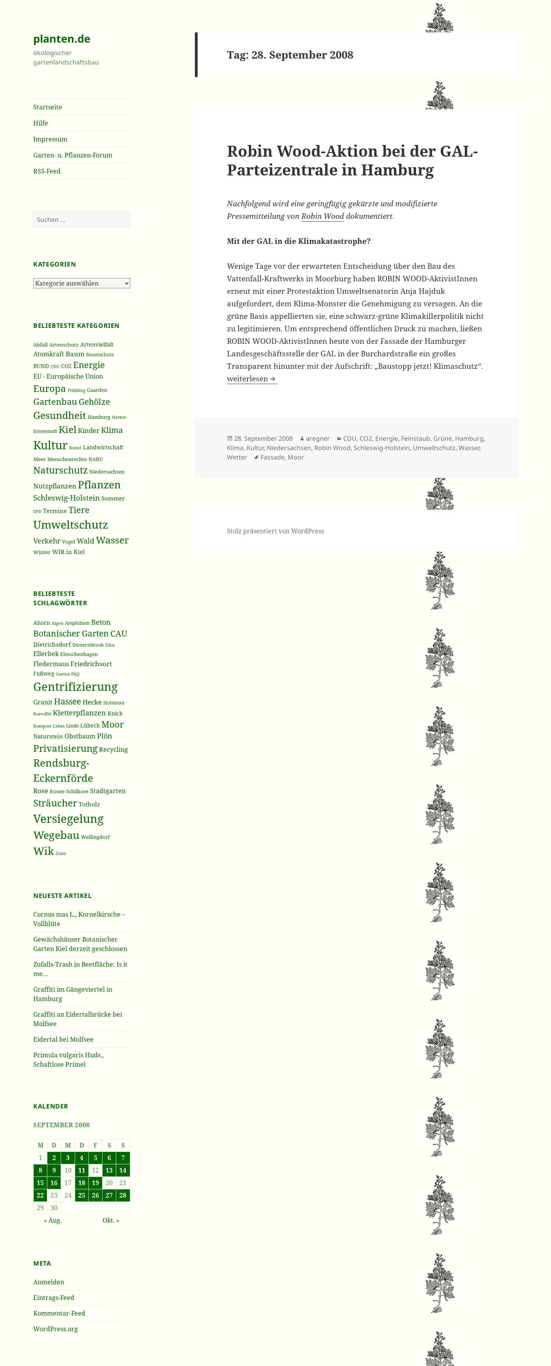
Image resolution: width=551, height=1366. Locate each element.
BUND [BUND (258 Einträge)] (41, 366)
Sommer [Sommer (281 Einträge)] (113, 498)
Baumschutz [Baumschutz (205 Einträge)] (100, 354)
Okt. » (111, 1220)
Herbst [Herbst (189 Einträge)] (119, 417)
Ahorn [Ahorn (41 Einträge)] (41, 622)
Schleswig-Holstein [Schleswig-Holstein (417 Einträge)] (66, 497)
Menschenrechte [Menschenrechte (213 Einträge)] (67, 459)
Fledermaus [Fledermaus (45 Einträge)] (51, 664)
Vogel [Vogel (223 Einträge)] (68, 541)
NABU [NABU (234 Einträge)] (95, 459)
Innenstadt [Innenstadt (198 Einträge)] (45, 431)
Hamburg (469, 438)
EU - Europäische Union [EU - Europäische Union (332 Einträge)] (68, 376)
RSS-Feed (47, 171)
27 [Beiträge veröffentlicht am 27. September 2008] (109, 1195)
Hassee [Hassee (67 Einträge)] (67, 701)
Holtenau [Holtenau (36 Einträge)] (113, 702)
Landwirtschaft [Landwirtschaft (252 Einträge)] (103, 447)
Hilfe (40, 123)
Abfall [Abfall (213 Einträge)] (40, 345)
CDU (350, 438)
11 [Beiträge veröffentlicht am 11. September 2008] (81, 1170)
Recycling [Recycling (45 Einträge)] (113, 749)
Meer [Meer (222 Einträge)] (39, 459)
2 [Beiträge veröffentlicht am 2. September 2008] (54, 1157)
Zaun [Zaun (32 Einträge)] (61, 853)
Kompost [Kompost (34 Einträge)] (42, 726)
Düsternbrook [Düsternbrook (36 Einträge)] (88, 645)
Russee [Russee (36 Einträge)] (57, 791)
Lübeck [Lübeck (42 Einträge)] (90, 725)
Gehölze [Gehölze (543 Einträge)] (94, 401)
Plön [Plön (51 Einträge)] (104, 735)
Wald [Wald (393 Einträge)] (85, 540)
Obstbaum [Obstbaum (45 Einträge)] (80, 736)
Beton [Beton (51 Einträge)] (101, 622)
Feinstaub (415, 438)
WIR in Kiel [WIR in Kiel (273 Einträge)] (68, 552)
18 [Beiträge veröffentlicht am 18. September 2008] (81, 1182)
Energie (386, 438)
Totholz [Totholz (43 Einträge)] (89, 804)
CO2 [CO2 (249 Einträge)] (66, 366)
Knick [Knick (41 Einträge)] (115, 713)
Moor (296, 457)
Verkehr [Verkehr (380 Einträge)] (46, 540)
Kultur (255, 447)
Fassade (273, 457)
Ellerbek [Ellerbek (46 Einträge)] (46, 653)
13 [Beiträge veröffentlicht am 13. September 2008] (109, 1170)
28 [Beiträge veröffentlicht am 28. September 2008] (122, 1195)
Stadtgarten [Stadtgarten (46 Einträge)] (108, 791)
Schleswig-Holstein (382, 447)
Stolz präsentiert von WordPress (275, 531)
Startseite (47, 107)
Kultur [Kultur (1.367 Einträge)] (50, 445)
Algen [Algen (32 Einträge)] (57, 623)
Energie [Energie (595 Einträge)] (89, 364)
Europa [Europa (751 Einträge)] (49, 388)
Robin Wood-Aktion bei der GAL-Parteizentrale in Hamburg (352, 160)
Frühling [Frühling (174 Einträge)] (76, 390)
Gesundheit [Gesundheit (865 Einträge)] (59, 415)
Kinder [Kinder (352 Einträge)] (88, 430)
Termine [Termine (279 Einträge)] (55, 511)
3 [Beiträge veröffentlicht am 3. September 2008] (68, 1157)
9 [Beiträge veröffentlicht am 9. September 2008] (54, 1170)
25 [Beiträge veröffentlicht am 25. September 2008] (81, 1195)
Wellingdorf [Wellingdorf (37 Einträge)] (95, 836)
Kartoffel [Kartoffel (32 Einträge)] (42, 714)
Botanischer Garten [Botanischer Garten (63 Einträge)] (71, 633)
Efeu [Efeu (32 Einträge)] (110, 645)
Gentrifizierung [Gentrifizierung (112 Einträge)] (75, 686)
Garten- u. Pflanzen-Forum (72, 155)
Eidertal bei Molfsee (63, 1039)
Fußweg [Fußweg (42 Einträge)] (43, 673)
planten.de (61, 38)
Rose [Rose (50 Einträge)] (40, 790)
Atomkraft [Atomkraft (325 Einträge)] (48, 354)
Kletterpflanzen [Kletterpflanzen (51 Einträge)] (79, 712)
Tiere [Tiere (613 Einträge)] (79, 509)
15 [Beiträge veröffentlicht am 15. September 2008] (40, 1182)
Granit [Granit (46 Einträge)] (42, 702)
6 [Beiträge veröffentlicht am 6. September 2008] (109, 1157)
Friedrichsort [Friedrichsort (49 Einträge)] (91, 663)
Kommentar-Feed (59, 1313)
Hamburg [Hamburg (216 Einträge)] (99, 416)
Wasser (469, 447)
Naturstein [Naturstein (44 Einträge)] (48, 736)
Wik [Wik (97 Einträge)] (43, 851)
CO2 (366, 438)
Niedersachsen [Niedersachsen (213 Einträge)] (106, 471)
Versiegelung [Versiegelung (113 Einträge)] (68, 818)
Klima (235, 447)
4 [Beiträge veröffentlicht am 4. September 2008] (81, 1157)
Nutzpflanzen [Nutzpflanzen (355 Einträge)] (54, 485)
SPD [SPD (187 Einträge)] (37, 511)
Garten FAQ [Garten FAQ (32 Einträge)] (67, 674)
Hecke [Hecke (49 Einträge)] (92, 701)
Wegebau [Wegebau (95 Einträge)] (56, 835)
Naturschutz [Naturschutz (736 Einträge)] (60, 470)
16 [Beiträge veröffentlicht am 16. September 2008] (54, 1182)
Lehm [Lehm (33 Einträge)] (59, 726)
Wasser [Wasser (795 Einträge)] (112, 539)
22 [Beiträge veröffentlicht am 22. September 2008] (40, 1195)
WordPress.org (55, 1329)
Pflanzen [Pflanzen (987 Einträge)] (99, 484)
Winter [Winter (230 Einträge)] (41, 552)
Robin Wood (322, 216)
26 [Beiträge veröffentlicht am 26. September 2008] (95, 1195)
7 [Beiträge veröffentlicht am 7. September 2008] (123, 1157)
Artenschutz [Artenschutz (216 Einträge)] (64, 344)
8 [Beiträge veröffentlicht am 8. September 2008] (40, 1170)
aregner (318, 438)
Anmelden (48, 1282)
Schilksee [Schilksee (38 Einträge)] (77, 791)
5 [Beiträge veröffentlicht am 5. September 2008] (95, 1157)
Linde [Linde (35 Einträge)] (72, 725)
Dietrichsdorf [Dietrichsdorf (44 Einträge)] (52, 644)
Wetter (237, 457)
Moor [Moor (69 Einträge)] (112, 724)
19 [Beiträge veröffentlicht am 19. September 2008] (95, 1182)
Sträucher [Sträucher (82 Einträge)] (55, 802)
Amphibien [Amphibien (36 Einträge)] (77, 623)
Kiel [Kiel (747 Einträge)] (67, 429)
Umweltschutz (434, 447)
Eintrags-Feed (53, 1297)
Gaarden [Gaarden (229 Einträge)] (97, 389)
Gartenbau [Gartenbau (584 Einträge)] (55, 401)
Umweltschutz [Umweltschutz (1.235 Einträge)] (70, 524)
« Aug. (53, 1220)
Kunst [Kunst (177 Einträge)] (75, 448)
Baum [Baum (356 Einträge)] (75, 353)
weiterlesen (252, 379)
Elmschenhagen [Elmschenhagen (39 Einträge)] (79, 654)
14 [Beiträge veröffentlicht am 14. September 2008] (122, 1170)
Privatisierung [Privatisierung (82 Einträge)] (65, 748)
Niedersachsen (289, 447)
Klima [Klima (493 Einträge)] (112, 430)
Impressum (50, 139)
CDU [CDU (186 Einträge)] (54, 366)
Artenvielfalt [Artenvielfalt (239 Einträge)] (96, 344)
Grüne (442, 438)
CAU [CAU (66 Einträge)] (118, 633)
